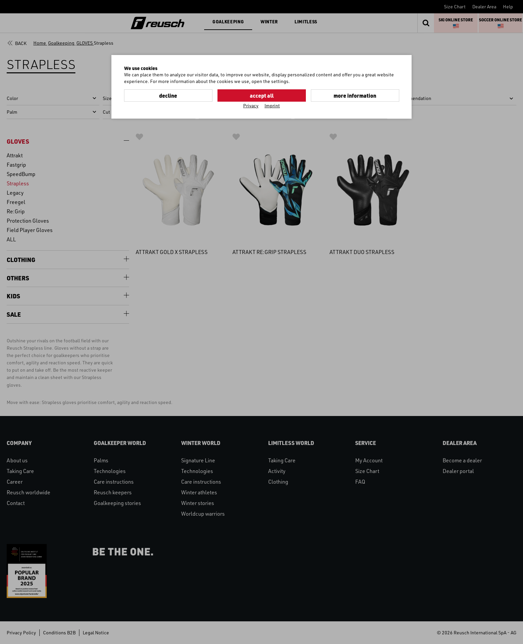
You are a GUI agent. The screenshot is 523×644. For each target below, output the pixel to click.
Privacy (250, 105)
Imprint (272, 105)
